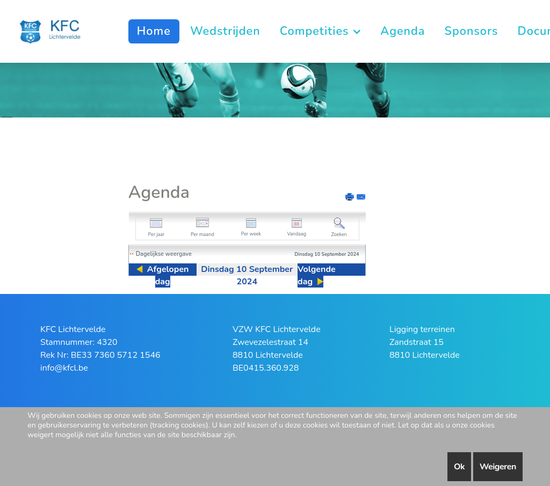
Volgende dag (317, 275)
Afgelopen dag (168, 275)
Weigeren (498, 467)
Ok (459, 467)
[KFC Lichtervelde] (55, 30)
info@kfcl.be (64, 368)
